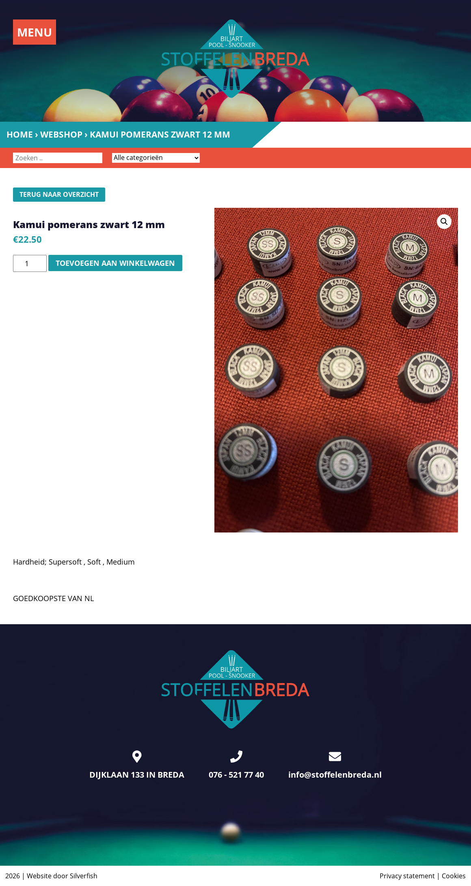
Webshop (61, 134)
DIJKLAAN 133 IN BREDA (136, 765)
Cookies (454, 875)
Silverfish (83, 875)
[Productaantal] (30, 263)
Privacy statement (407, 875)
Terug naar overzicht (59, 194)
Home (19, 134)
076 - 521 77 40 (236, 765)
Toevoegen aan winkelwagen (115, 263)
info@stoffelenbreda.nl (335, 765)
